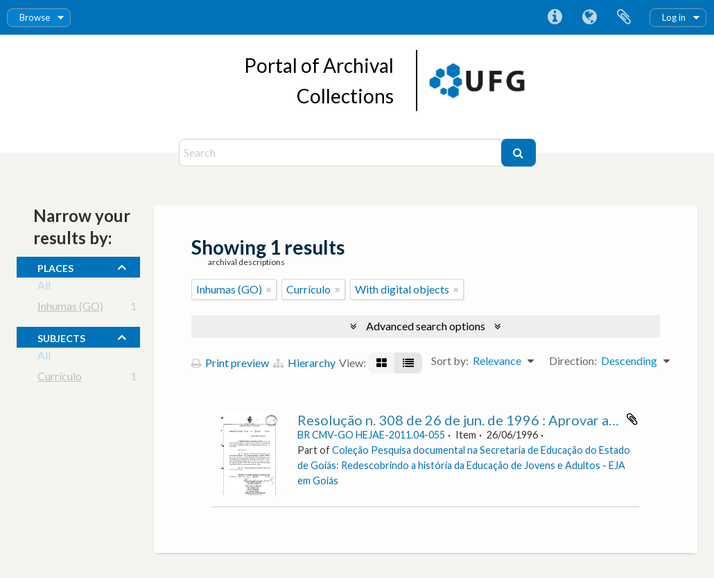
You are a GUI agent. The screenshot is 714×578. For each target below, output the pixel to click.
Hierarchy (304, 362)
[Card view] (381, 362)
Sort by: (450, 360)
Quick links (554, 17)
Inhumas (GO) (70, 308)
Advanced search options (425, 325)
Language (589, 17)
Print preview (230, 362)
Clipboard (624, 17)
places (55, 266)
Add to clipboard (632, 419)
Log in (674, 17)
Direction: (573, 360)
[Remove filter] (269, 289)
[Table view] (408, 362)
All (44, 287)
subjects (61, 336)
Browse (34, 17)
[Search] (342, 153)
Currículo (59, 378)
